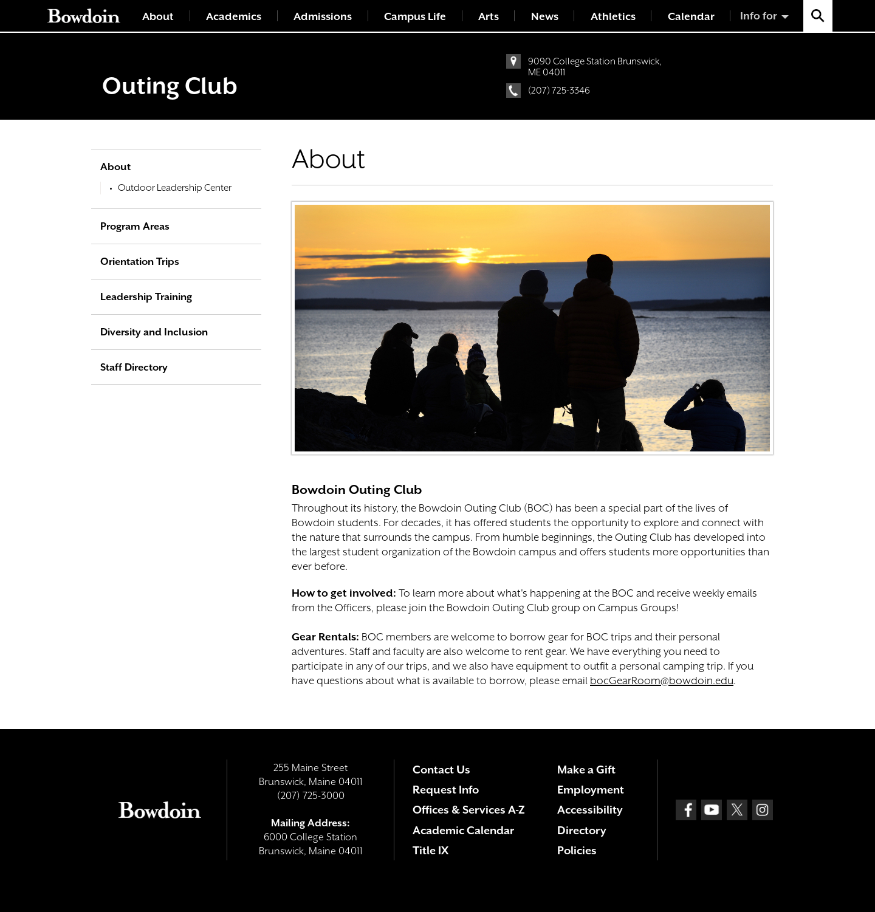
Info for (758, 16)
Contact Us (441, 769)
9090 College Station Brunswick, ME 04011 (595, 67)
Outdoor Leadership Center (175, 187)
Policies (577, 850)
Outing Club (170, 85)
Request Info (446, 789)
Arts (488, 16)
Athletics (613, 16)
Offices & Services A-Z (469, 809)
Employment (590, 789)
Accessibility (590, 809)
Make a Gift (586, 769)
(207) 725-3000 (311, 795)
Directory (581, 830)
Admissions (322, 16)
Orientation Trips (139, 261)
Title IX (430, 850)
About (158, 16)
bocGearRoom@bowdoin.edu (661, 680)
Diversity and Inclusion (154, 332)
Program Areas (135, 226)
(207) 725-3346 (559, 90)
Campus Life (415, 16)
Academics (233, 16)
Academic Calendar (463, 830)
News (544, 16)
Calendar (691, 16)
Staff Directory (134, 367)
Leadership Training (146, 297)
